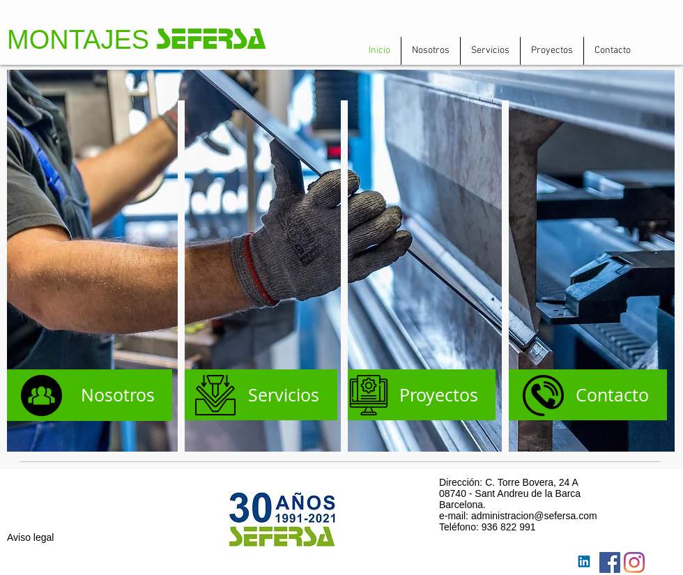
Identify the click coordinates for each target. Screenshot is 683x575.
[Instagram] (634, 562)
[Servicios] (259, 394)
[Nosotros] (89, 395)
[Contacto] (584, 394)
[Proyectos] (419, 394)
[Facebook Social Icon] (609, 562)
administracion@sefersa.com (534, 515)
